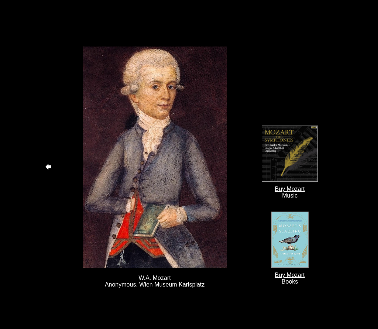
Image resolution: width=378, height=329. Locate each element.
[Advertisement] (154, 23)
